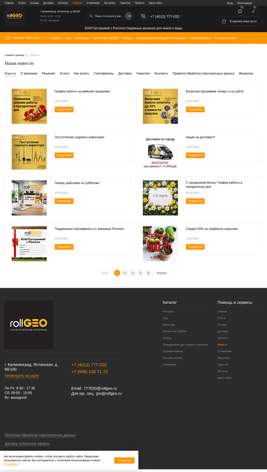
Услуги (22, 3)
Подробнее (64, 109)
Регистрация (244, 3)
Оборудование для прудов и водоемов (185, 344)
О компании (93, 3)
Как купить (110, 3)
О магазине (29, 73)
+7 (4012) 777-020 (89, 364)
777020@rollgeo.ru (100, 388)
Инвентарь (169, 324)
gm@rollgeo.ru (109, 393)
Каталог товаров (25, 38)
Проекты (139, 3)
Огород (167, 338)
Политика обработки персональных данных (40, 435)
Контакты (63, 3)
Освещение (169, 364)
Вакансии (246, 73)
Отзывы (34, 3)
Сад (165, 318)
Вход (230, 3)
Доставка (48, 3)
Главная (9, 3)
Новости (77, 3)
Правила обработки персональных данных (204, 73)
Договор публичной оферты (27, 444)
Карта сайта (155, 3)
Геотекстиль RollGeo (175, 331)
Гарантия (125, 3)
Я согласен (124, 460)
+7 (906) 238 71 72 (89, 371)
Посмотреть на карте (22, 376)
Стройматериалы (173, 351)
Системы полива (172, 357)
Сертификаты (104, 73)
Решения (48, 73)
